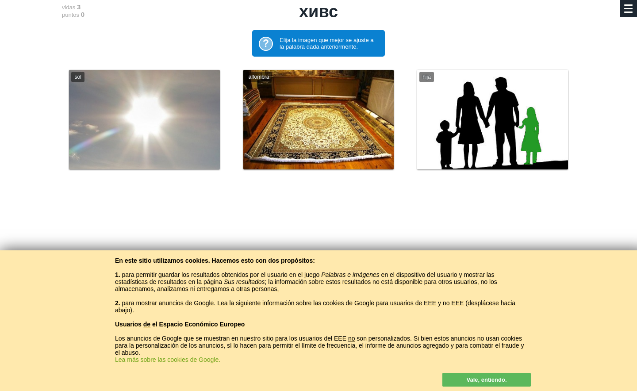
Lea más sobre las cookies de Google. (167, 359)
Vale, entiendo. (486, 379)
